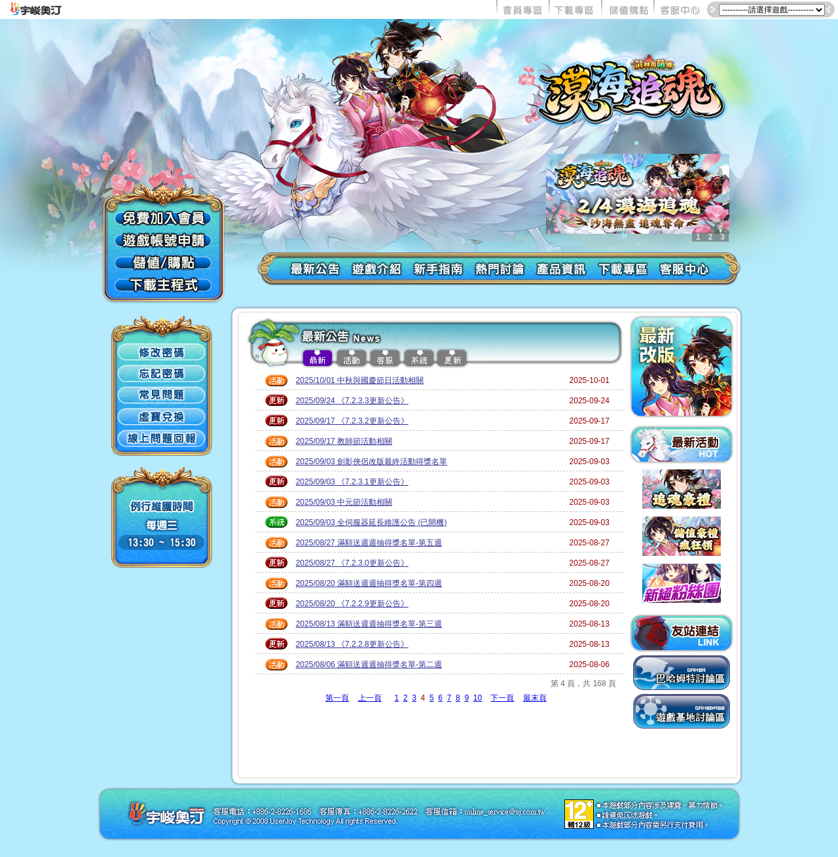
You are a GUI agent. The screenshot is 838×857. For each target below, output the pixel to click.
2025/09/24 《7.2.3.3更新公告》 (352, 400)
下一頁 (502, 697)
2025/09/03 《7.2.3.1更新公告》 (352, 481)
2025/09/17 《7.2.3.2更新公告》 (352, 421)
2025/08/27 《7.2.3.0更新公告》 (352, 563)
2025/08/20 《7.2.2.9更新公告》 (352, 603)
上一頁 (370, 697)
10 (477, 697)
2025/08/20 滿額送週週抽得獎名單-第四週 (369, 583)
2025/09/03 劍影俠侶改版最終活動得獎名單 (371, 461)
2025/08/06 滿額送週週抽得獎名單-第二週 (369, 664)
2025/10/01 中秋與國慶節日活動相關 (360, 380)
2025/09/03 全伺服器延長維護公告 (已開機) (371, 522)
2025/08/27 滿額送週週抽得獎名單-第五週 (369, 542)
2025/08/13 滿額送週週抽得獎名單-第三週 (369, 624)
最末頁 (535, 697)
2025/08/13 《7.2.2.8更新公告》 (352, 644)
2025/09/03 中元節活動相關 (344, 502)
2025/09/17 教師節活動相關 (344, 441)
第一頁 (337, 697)
